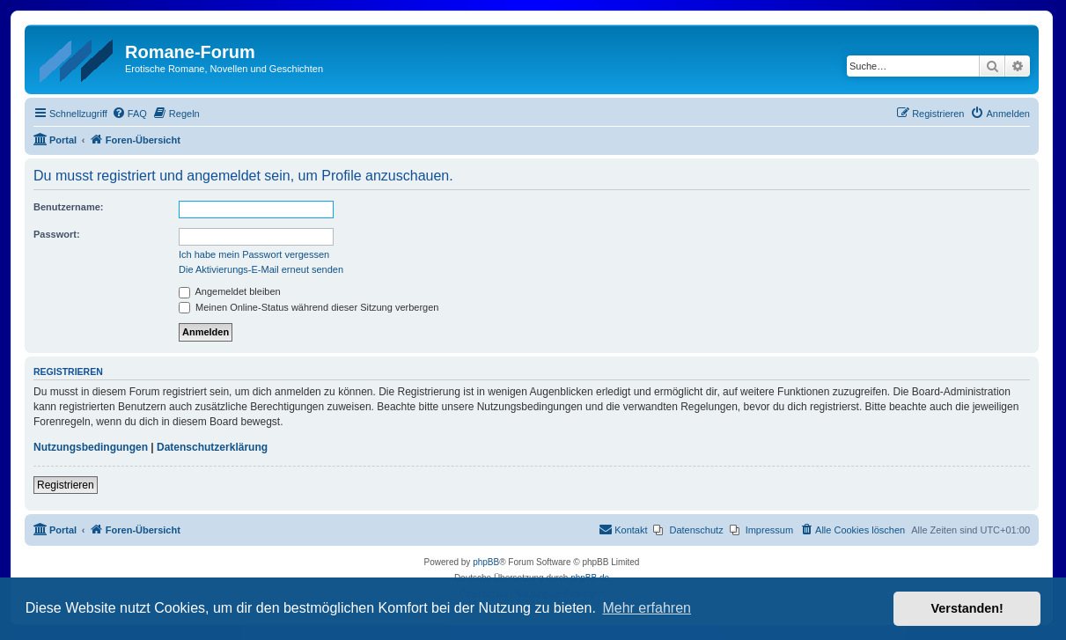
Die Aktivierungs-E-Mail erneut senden (261, 269)
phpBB (486, 562)
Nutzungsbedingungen (90, 447)
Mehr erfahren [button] (646, 607)
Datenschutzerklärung (212, 447)
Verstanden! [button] (967, 608)
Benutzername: (68, 207)
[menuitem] (129, 113)
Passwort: (56, 234)
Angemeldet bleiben (230, 291)
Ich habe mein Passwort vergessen (254, 254)
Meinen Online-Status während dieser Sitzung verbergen (308, 307)
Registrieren (65, 485)
